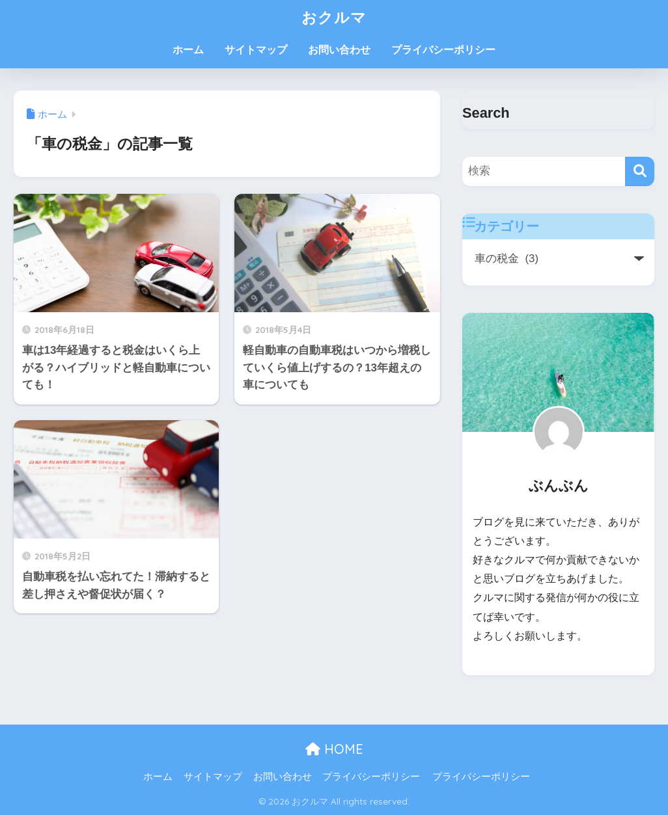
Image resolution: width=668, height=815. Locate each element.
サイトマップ (256, 49)
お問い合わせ (339, 49)
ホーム (188, 49)
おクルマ (334, 17)
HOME (334, 749)
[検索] (639, 171)
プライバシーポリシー (443, 49)
